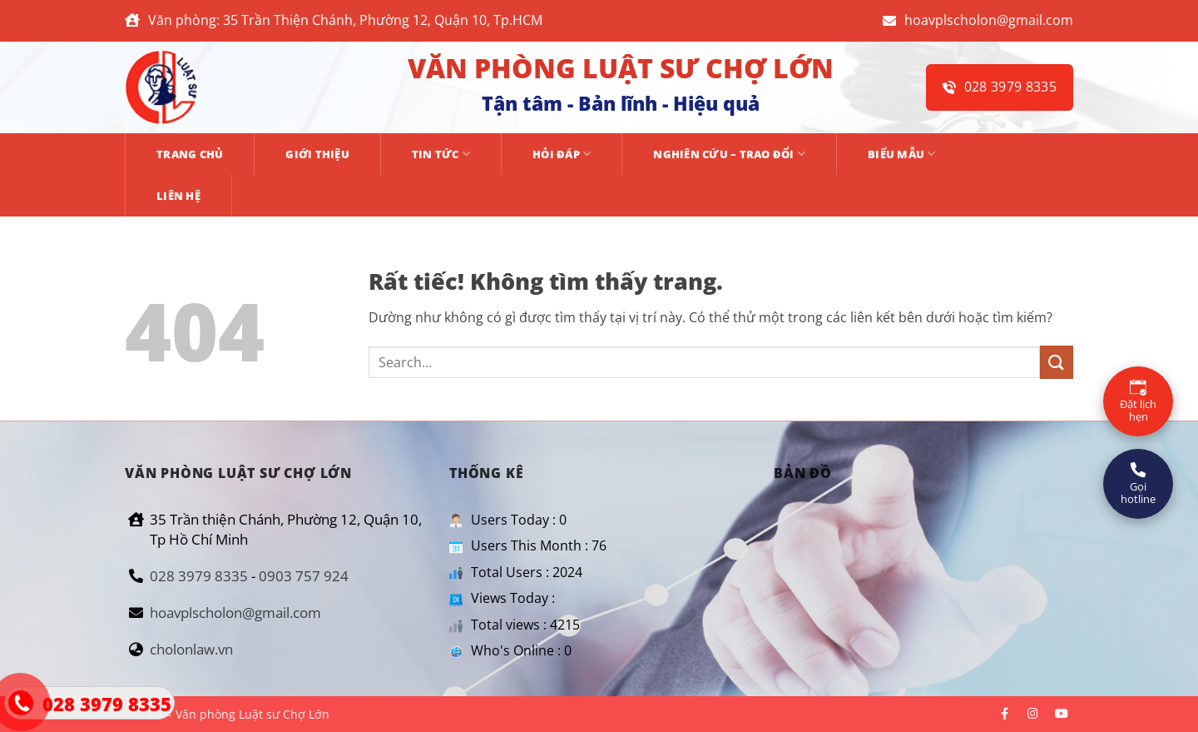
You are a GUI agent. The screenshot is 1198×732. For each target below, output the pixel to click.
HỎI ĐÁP (561, 154)
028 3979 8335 (1000, 86)
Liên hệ (178, 195)
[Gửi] (1056, 362)
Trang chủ (189, 154)
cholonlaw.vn (191, 649)
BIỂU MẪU (902, 154)
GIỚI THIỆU (317, 154)
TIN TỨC (441, 154)
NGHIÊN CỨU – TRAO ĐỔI (729, 154)
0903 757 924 (304, 575)
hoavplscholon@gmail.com (978, 20)
